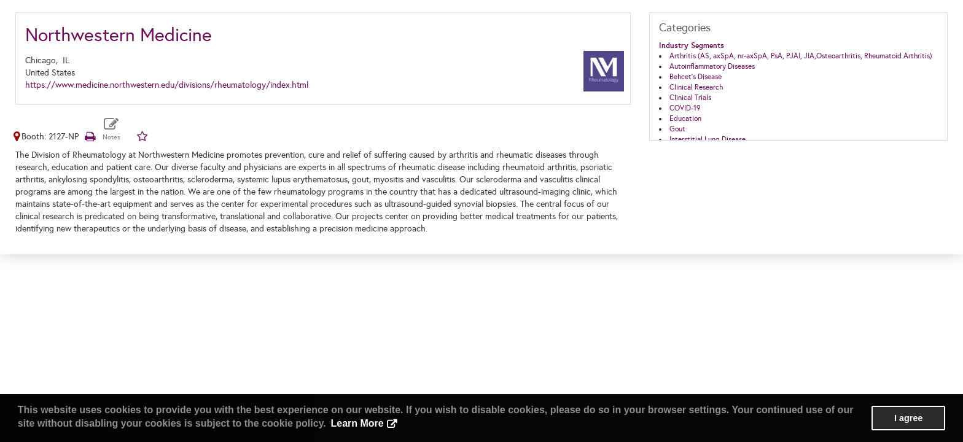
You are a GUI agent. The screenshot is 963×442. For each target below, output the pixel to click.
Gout (677, 129)
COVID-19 (685, 108)
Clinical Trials (690, 97)
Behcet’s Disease (695, 76)
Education (685, 118)
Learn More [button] (356, 423)
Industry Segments (691, 45)
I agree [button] (908, 418)
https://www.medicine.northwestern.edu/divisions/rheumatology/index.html (166, 85)
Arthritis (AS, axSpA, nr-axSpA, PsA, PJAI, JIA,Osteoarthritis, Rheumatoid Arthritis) (800, 56)
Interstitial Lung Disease (707, 139)
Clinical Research (696, 87)
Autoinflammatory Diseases (712, 66)
